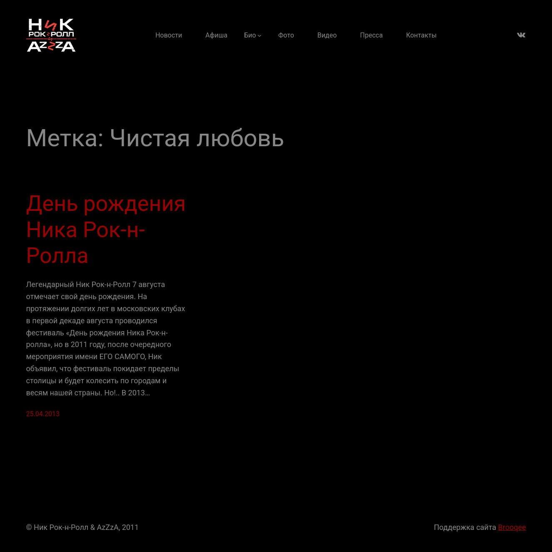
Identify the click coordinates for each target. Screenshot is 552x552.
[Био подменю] (253, 35)
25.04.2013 (43, 414)
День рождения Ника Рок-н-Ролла (106, 229)
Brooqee (512, 527)
